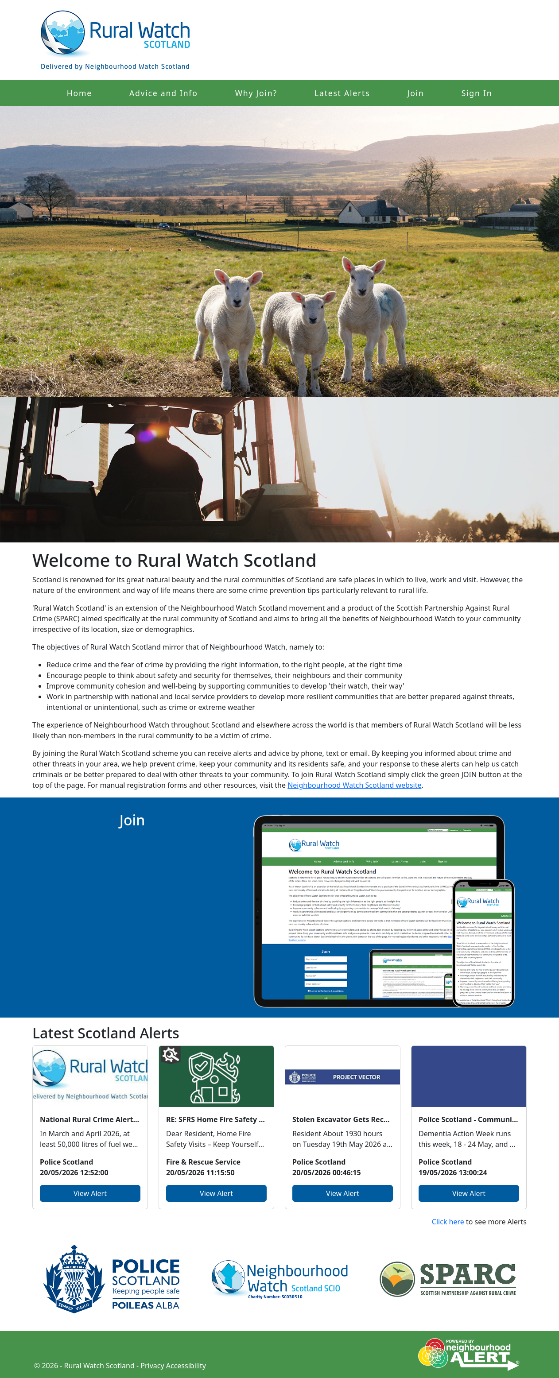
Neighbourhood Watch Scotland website (354, 785)
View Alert (90, 1193)
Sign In (477, 93)
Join (416, 93)
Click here (448, 1222)
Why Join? (256, 93)
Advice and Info (163, 93)
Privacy (152, 1365)
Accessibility (186, 1365)
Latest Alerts (342, 93)
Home (79, 93)
